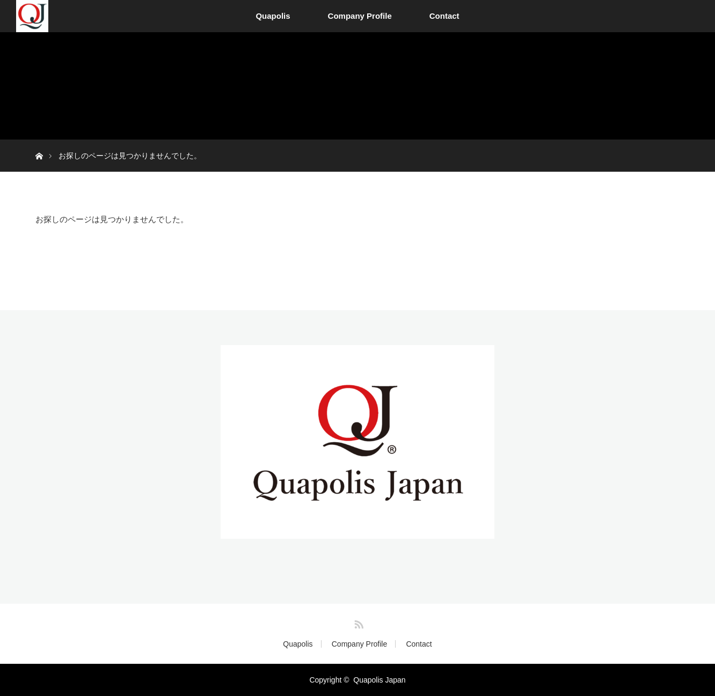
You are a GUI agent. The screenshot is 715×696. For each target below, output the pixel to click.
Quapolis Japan (379, 680)
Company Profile (360, 15)
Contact (444, 15)
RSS (357, 622)
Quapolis (273, 15)
